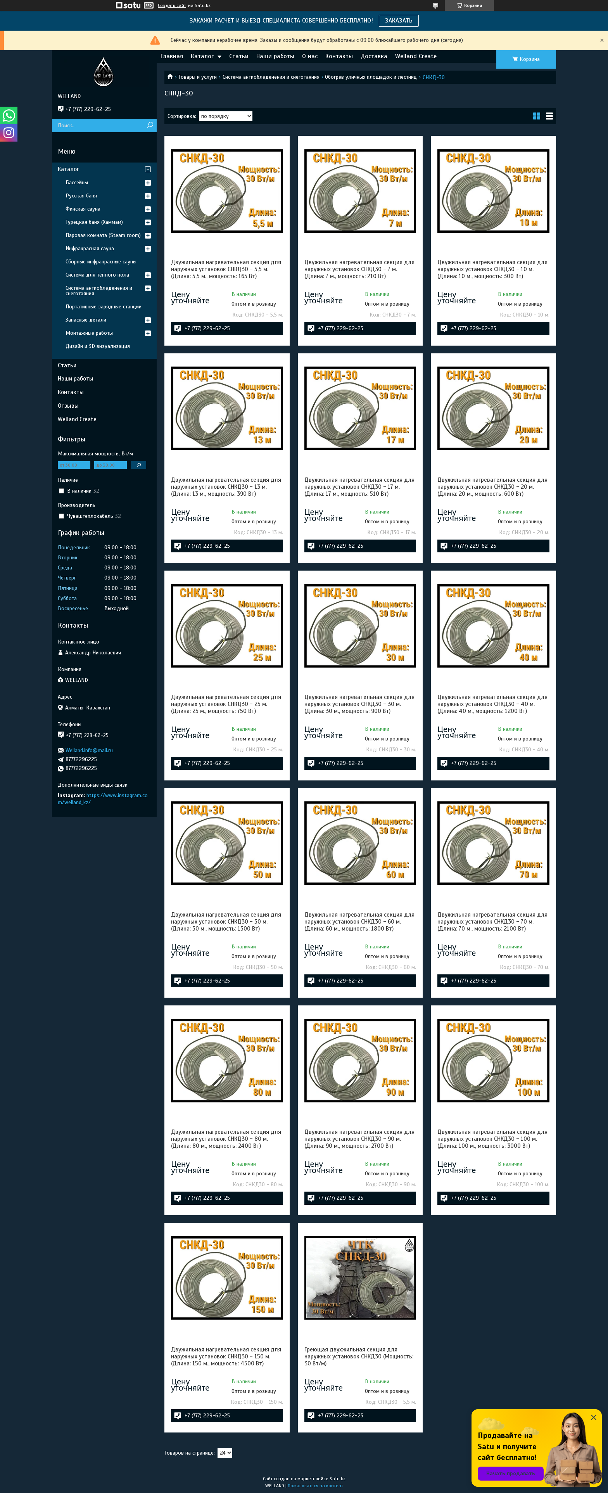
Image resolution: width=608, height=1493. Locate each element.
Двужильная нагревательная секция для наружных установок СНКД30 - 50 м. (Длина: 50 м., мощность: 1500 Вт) (226, 921)
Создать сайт (172, 5)
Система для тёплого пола (97, 275)
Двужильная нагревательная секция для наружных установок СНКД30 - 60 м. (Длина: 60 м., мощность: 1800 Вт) (359, 921)
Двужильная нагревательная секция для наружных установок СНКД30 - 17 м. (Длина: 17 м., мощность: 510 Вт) (359, 486)
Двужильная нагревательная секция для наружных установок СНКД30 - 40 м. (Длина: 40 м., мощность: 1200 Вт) (492, 704)
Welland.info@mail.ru (89, 750)
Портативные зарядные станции (104, 306)
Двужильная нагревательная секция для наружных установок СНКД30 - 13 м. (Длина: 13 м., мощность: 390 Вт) (226, 486)
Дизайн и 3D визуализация (98, 346)
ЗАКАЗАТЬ (399, 20)
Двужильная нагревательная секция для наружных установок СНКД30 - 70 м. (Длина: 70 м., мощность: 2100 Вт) (492, 921)
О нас (310, 56)
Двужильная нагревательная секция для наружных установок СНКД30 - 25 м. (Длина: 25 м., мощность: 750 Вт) (226, 704)
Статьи (239, 56)
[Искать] (150, 125)
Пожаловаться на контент (315, 1485)
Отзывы (68, 405)
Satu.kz (337, 1478)
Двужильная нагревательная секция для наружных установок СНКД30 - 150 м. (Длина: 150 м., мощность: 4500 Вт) (226, 1356)
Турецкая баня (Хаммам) (94, 222)
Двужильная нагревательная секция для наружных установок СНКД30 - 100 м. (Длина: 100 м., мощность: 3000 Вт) (492, 1138)
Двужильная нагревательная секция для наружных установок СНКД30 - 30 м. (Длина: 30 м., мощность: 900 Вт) (359, 704)
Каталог (202, 56)
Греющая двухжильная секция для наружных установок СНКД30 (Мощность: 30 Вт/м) (358, 1356)
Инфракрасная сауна (90, 248)
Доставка (374, 56)
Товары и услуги (197, 77)
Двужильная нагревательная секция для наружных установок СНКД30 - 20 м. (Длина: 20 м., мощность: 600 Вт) (492, 486)
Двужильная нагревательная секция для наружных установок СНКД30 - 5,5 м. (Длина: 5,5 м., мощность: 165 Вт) (226, 269)
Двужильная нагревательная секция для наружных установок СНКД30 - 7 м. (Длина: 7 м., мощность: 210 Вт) (359, 269)
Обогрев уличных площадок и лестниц (371, 77)
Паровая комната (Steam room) (103, 235)
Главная (172, 56)
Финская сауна (83, 209)
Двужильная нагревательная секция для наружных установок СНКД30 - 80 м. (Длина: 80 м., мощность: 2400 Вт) (226, 1138)
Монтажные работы (89, 333)
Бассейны (77, 182)
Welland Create (416, 56)
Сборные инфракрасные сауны (101, 261)
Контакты (339, 56)
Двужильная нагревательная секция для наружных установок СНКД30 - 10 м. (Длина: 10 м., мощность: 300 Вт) (492, 269)
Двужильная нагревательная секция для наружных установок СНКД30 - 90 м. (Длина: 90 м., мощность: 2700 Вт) (359, 1138)
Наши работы (275, 56)
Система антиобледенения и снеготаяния (271, 77)
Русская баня (81, 195)
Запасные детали (86, 320)
